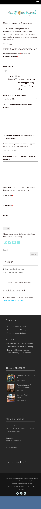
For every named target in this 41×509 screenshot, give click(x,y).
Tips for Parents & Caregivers (18, 330)
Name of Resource (10, 57)
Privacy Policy (11, 447)
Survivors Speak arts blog (14, 269)
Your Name (8, 196)
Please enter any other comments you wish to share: (19, 157)
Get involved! (12, 425)
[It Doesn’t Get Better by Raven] (11, 378)
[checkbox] (16, 76)
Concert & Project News (14, 272)
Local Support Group (25, 86)
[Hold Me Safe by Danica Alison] (11, 398)
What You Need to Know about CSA (21, 326)
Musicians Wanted (14, 432)
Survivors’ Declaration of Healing (20, 347)
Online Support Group (26, 83)
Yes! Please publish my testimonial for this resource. (20, 137)
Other (20, 89)
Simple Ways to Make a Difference (20, 428)
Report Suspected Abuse (16, 333)
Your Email (8, 206)
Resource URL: (8, 67)
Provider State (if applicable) (14, 95)
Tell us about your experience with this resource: (18, 106)
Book (20, 76)
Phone (5, 216)
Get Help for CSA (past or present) (20, 343)
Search (6, 250)
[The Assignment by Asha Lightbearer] (11, 388)
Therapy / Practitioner (26, 79)
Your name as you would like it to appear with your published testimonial (19, 145)
